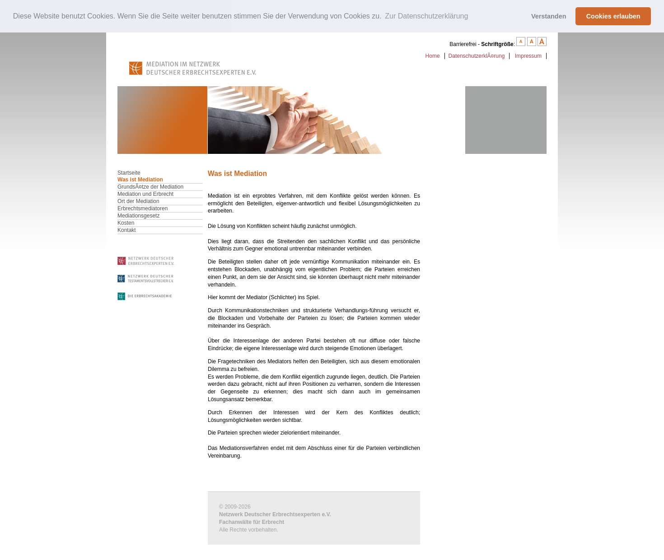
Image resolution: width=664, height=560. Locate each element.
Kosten (125, 222)
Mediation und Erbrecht (145, 193)
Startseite (128, 172)
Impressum (528, 55)
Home (433, 55)
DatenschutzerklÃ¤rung (477, 55)
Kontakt (126, 230)
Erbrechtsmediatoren (142, 208)
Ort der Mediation (138, 201)
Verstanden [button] (548, 16)
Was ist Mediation (140, 179)
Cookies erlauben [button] (613, 16)
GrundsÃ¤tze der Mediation (150, 186)
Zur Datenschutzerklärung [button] (426, 16)
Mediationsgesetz (138, 215)
